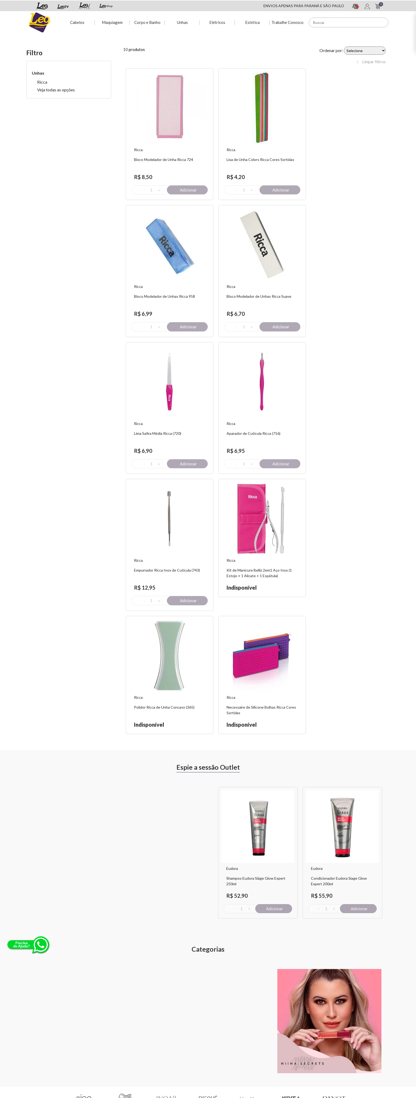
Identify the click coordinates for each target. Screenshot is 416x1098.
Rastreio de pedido (165, 1045)
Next (389, 676)
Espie (216, 1025)
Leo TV (218, 1045)
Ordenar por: (331, 50)
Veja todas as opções (56, 89)
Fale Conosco (285, 1025)
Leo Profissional (225, 1052)
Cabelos (76, 21)
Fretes (93, 1038)
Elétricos (217, 21)
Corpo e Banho (147, 21)
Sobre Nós (96, 1025)
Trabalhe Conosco (287, 21)
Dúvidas (156, 1031)
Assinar (325, 965)
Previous (212, 676)
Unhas (181, 21)
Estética (252, 21)
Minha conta (160, 1025)
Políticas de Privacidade (293, 1031)
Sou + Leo (220, 1031)
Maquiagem (111, 21)
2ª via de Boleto (163, 1038)
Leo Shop (219, 1038)
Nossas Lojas (284, 1038)
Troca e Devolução (103, 1031)
